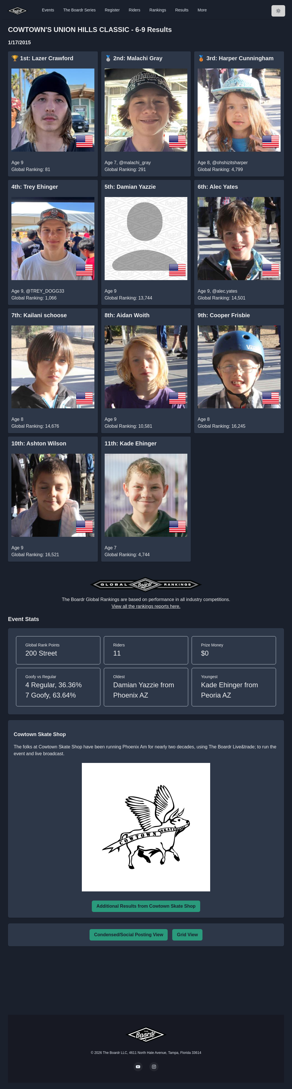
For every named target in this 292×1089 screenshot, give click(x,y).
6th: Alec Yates (218, 187)
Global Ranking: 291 (125, 169)
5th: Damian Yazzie (130, 187)
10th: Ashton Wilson (38, 443)
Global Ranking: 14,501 (221, 298)
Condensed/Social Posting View (128, 934)
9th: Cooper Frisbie (224, 315)
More (202, 10)
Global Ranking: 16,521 (35, 554)
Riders (134, 10)
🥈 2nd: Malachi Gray (134, 58)
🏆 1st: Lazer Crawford (42, 58)
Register (112, 10)
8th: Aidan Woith (127, 315)
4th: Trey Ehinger (34, 187)
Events (48, 10)
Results (181, 10)
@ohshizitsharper (230, 162)
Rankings (157, 10)
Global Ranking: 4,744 (127, 554)
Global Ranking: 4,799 (220, 169)
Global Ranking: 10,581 (128, 426)
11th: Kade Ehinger (131, 443)
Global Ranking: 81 (30, 169)
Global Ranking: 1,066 (33, 298)
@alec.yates (224, 291)
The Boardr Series (79, 10)
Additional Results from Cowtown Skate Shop (146, 906)
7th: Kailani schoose (39, 315)
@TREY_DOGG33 (45, 291)
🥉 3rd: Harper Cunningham (235, 58)
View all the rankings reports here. (146, 606)
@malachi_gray (135, 162)
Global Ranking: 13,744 (128, 298)
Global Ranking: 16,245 (221, 426)
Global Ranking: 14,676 (35, 426)
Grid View (187, 934)
